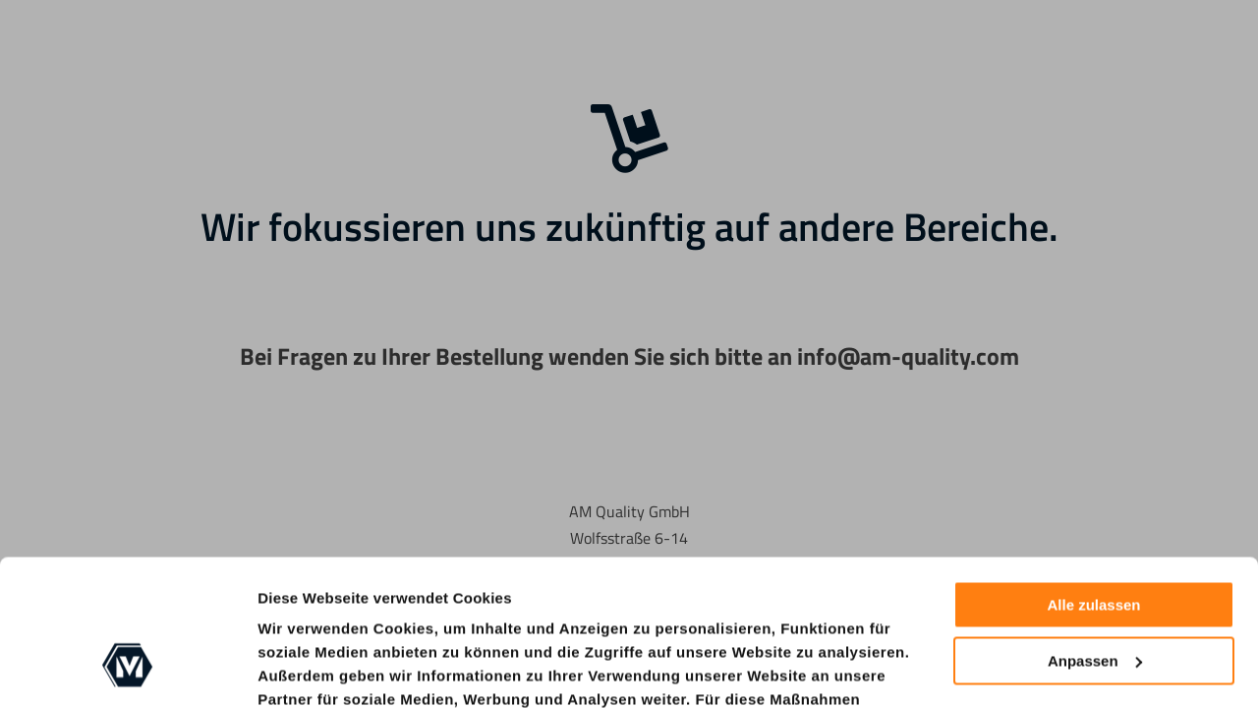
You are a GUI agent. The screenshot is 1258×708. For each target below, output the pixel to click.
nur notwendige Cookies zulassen (502, 645)
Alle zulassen (1093, 480)
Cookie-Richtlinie (397, 669)
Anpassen (1095, 535)
